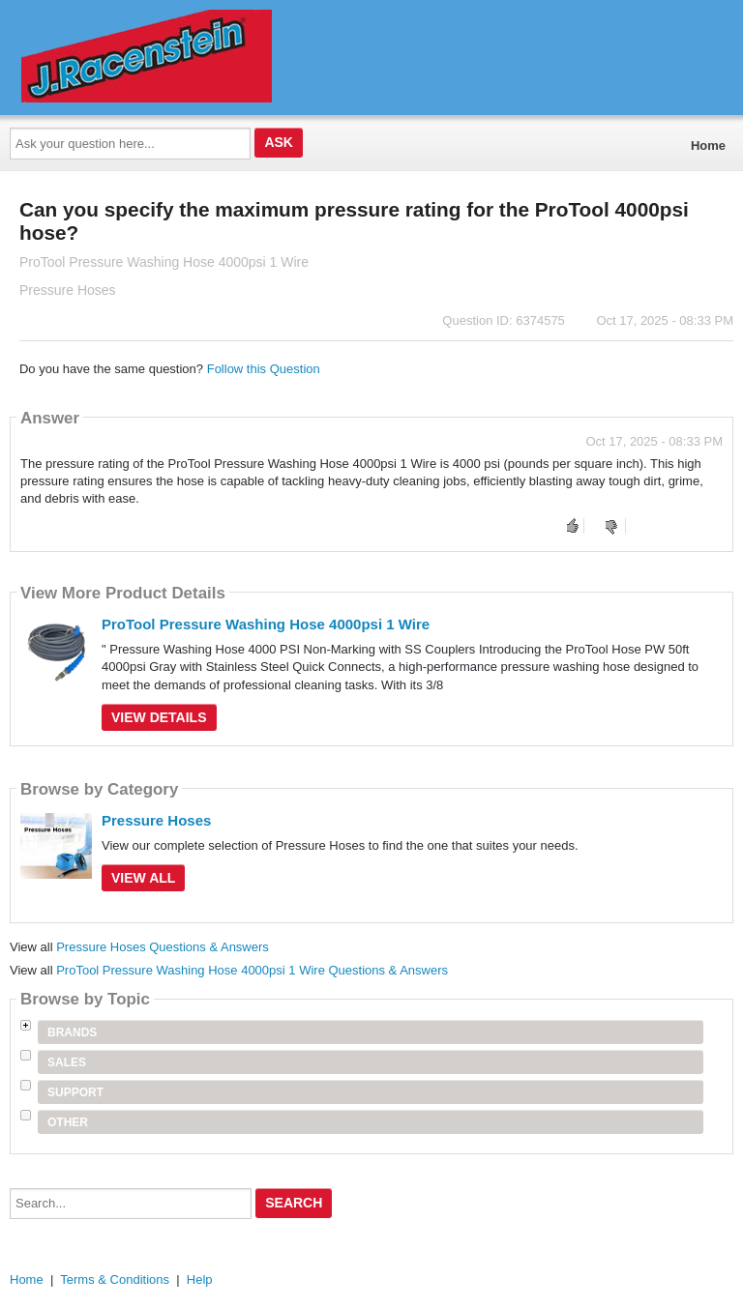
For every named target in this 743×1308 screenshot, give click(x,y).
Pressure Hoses (156, 820)
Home (708, 145)
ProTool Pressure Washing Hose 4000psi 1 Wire (266, 624)
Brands (72, 1032)
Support (75, 1092)
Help (200, 1279)
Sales (66, 1062)
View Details (159, 717)
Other (67, 1122)
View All (143, 878)
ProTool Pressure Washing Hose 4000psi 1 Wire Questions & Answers (252, 970)
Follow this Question (263, 369)
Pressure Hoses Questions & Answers (162, 947)
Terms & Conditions (114, 1279)
